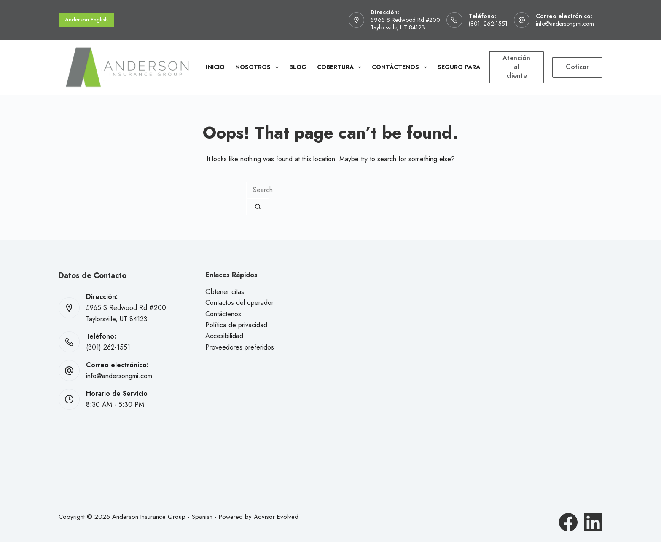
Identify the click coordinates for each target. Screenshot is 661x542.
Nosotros (258, 67)
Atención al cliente (516, 66)
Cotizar (577, 67)
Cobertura (341, 67)
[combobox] (306, 190)
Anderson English (86, 20)
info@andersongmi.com (565, 23)
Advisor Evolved (276, 516)
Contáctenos (401, 67)
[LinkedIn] (593, 522)
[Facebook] (568, 522)
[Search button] (257, 206)
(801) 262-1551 (488, 23)
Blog (297, 67)
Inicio (215, 67)
